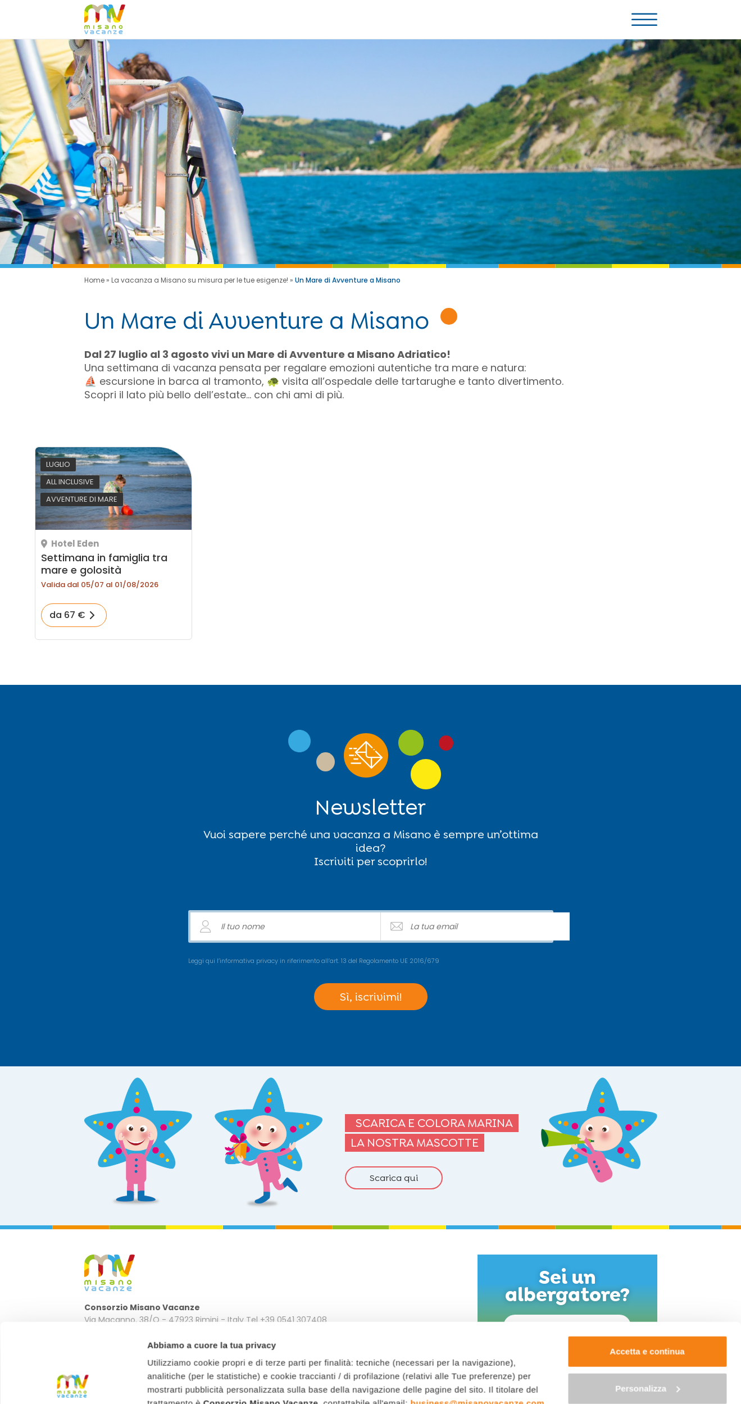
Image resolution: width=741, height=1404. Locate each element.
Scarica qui (394, 1178)
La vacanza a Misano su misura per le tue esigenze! (199, 280)
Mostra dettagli (177, 1382)
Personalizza (647, 1309)
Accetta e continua (647, 1272)
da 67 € (67, 614)
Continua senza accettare (647, 1346)
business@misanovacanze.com (478, 1324)
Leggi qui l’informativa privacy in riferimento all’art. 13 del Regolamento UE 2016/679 (313, 960)
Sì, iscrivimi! (371, 996)
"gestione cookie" (245, 1351)
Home (94, 280)
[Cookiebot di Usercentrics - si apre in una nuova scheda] (73, 1382)
